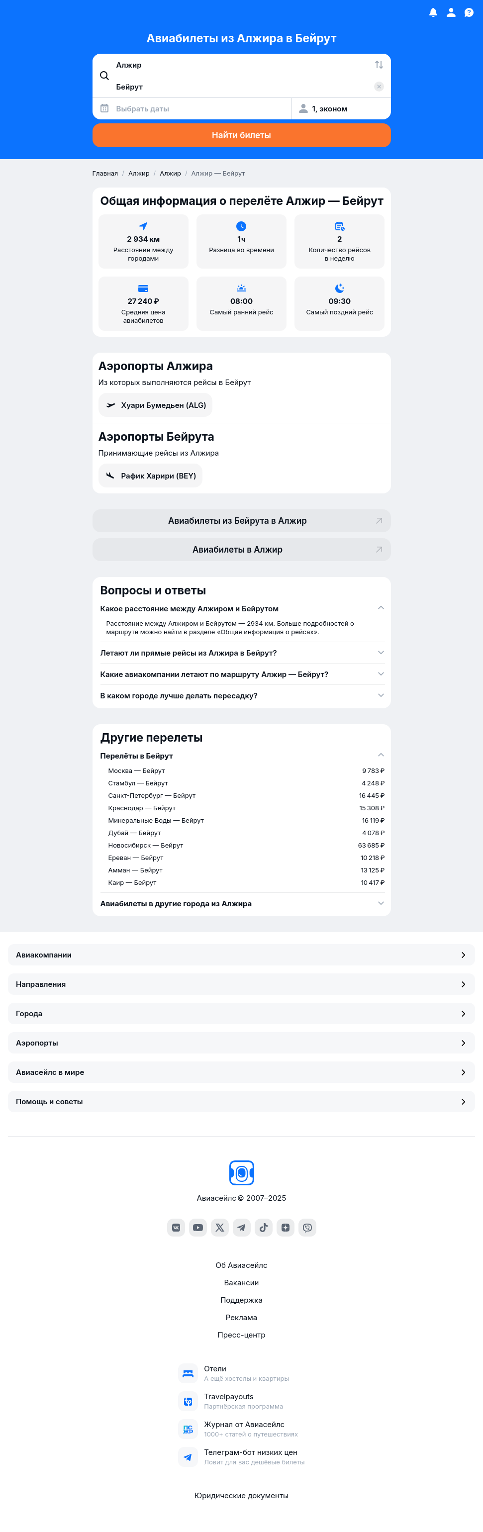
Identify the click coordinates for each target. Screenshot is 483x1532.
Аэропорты (241, 1043)
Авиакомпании (241, 954)
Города (241, 1013)
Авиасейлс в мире (241, 1072)
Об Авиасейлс (241, 1265)
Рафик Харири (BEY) (150, 475)
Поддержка (241, 1300)
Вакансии (241, 1282)
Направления (241, 984)
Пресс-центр (242, 1335)
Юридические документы (241, 1495)
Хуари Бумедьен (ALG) (155, 405)
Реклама (241, 1317)
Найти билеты (241, 135)
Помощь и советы (241, 1101)
